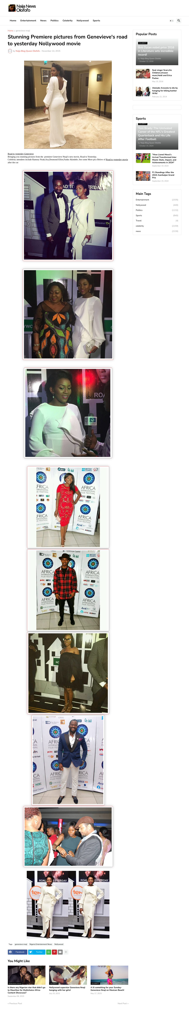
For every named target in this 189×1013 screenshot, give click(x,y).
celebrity (157, 226)
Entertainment (28, 20)
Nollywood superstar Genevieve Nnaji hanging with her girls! (67, 989)
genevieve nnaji (23, 31)
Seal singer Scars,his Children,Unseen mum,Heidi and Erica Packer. (162, 74)
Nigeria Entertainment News (41, 944)
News (43, 20)
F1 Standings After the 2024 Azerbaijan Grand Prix (163, 175)
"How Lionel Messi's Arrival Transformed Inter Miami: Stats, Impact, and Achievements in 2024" (164, 158)
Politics (55, 20)
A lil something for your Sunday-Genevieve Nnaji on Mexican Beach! (107, 989)
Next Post (122, 1003)
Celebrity (68, 20)
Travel (157, 220)
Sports (96, 20)
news (157, 231)
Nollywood (83, 20)
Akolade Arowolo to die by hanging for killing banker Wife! (165, 91)
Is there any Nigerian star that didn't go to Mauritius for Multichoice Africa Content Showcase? (26, 990)
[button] (171, 20)
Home (13, 20)
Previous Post (15, 1003)
